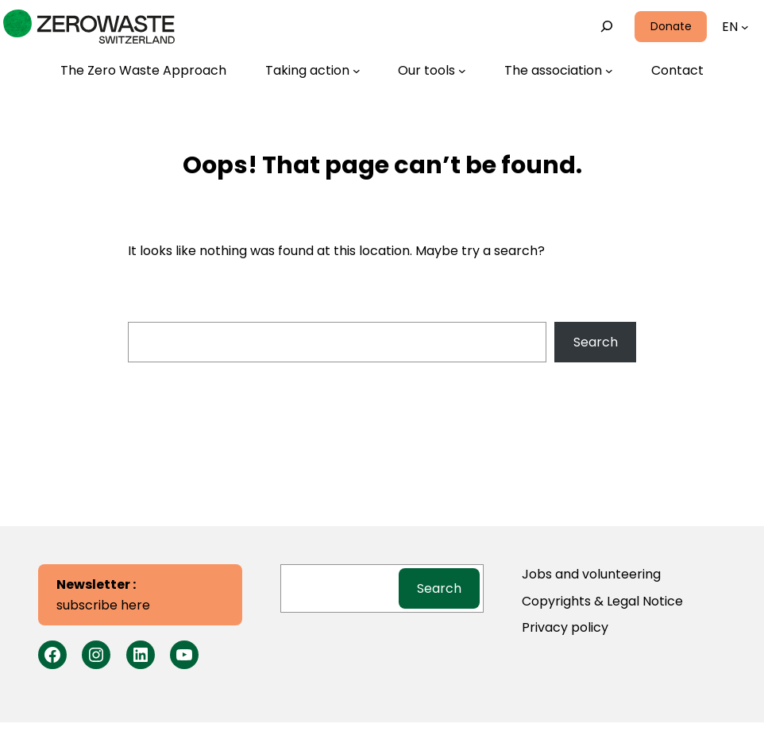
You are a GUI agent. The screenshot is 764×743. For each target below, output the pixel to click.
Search (595, 342)
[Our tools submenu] (432, 71)
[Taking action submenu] (313, 71)
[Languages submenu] (745, 27)
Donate (671, 26)
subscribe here (103, 594)
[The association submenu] (558, 71)
